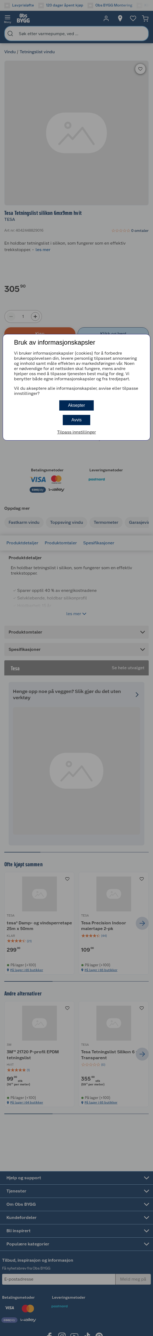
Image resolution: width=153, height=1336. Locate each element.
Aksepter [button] (76, 405)
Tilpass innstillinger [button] (76, 432)
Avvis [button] (76, 420)
